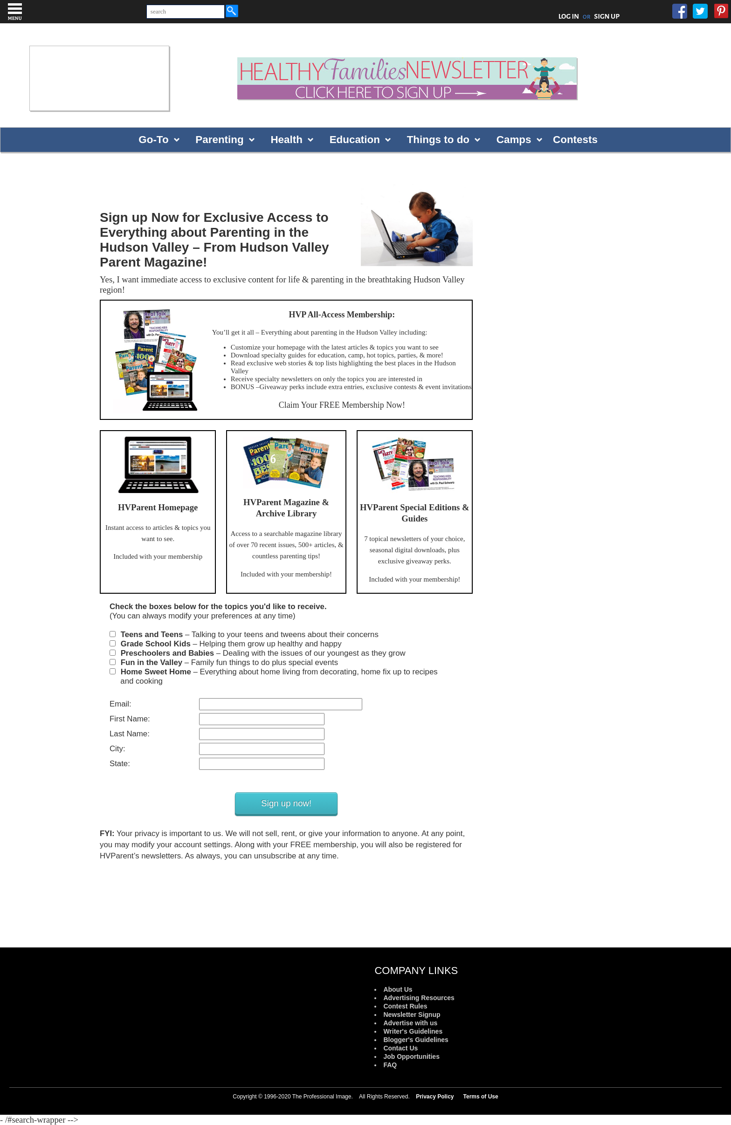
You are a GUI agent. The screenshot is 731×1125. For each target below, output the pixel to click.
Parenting (219, 139)
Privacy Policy (435, 1096)
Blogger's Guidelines (415, 1039)
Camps (514, 139)
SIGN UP (607, 16)
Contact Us (400, 1048)
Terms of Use (480, 1096)
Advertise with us (410, 1023)
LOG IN (569, 16)
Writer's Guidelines (412, 1031)
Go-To (153, 139)
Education (355, 139)
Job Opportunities (411, 1056)
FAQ (390, 1065)
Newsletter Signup (411, 1014)
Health (286, 139)
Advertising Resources (419, 998)
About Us (397, 989)
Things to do (438, 139)
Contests (575, 139)
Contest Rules (405, 1006)
